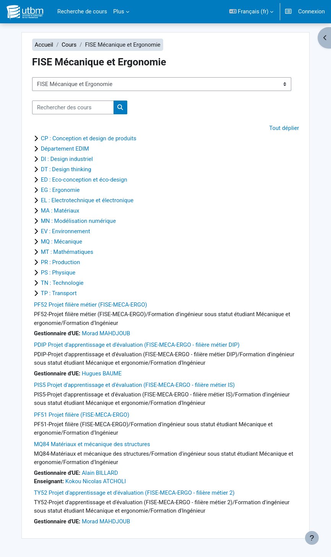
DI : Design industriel (67, 159)
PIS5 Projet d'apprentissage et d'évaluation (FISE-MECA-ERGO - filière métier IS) (134, 385)
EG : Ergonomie (60, 190)
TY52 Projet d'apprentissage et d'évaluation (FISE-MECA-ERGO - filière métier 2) (134, 492)
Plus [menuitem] (118, 11)
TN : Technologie (62, 282)
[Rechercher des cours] (73, 107)
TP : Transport (59, 293)
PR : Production (60, 262)
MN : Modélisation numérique (78, 221)
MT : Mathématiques (67, 251)
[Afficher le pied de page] (312, 538)
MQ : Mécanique (61, 241)
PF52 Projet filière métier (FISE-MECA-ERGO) (90, 304)
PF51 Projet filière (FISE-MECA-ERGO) (82, 414)
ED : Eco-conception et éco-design (84, 179)
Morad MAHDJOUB (106, 333)
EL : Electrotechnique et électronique (87, 200)
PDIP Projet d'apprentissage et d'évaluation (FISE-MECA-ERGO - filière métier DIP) (137, 344)
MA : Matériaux (60, 210)
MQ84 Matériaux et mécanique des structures (92, 444)
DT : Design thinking (66, 169)
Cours (69, 44)
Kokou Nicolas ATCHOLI (95, 481)
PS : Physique (58, 272)
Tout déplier (284, 128)
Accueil (44, 44)
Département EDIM (65, 148)
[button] (251, 11)
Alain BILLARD (100, 472)
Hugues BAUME (102, 373)
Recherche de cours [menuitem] (82, 11)
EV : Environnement (65, 231)
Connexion (311, 11)
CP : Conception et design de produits (88, 138)
